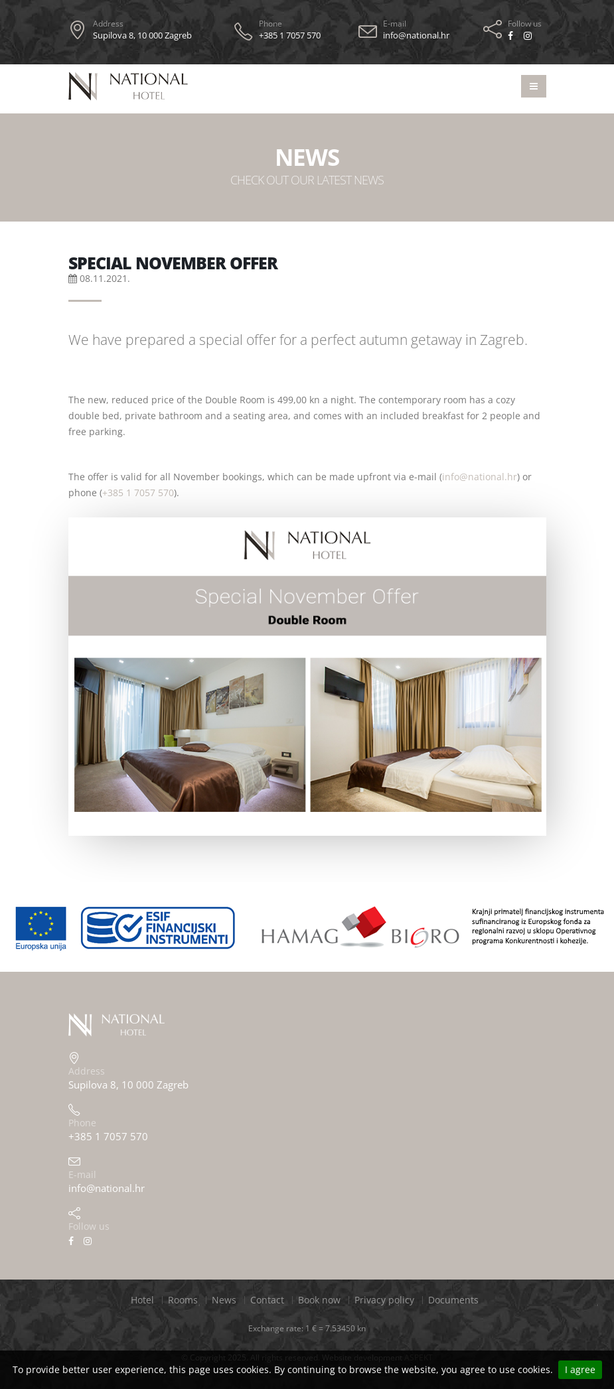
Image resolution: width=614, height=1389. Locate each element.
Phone (270, 23)
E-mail (394, 23)
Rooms (183, 1299)
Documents (453, 1299)
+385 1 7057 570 (138, 492)
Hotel (142, 1299)
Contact (267, 1299)
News (224, 1299)
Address (108, 23)
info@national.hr (479, 476)
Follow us (525, 23)
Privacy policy (384, 1299)
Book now (319, 1299)
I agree (580, 1369)
